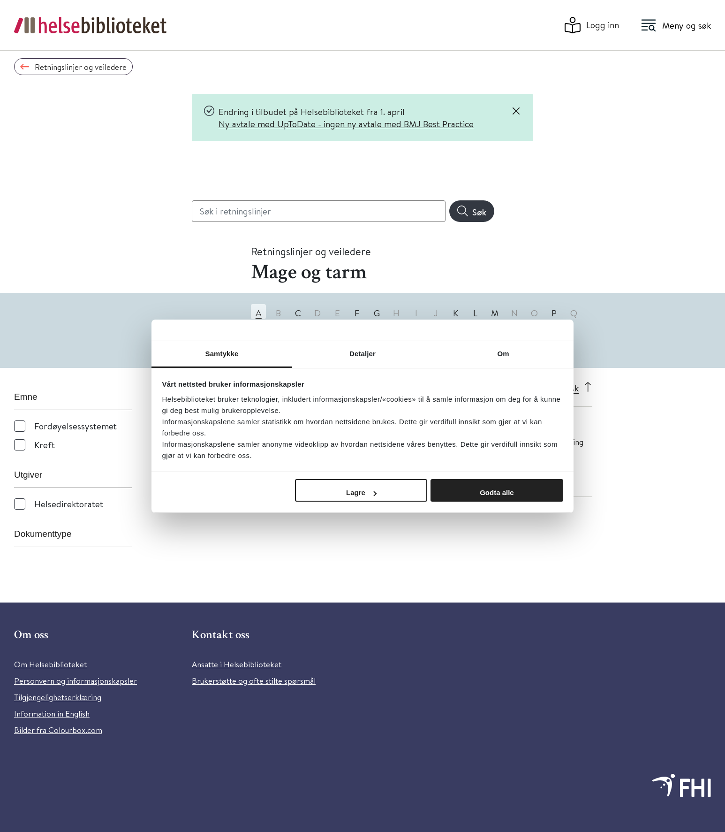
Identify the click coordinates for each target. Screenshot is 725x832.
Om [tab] (503, 354)
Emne (26, 397)
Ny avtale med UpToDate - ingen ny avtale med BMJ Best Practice (346, 124)
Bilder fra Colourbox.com (58, 730)
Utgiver (28, 475)
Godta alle (497, 492)
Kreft (44, 444)
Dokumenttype (43, 534)
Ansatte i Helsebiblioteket (236, 664)
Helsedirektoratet (68, 504)
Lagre (361, 492)
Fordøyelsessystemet (75, 426)
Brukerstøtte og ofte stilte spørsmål (254, 680)
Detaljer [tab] (362, 354)
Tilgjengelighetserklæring (57, 697)
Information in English (52, 713)
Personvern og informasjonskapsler (75, 680)
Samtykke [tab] (222, 354)
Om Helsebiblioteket (50, 664)
